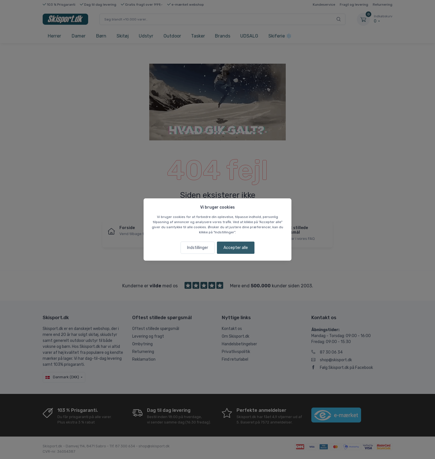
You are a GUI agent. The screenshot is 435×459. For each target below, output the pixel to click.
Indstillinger (197, 247)
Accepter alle (235, 247)
